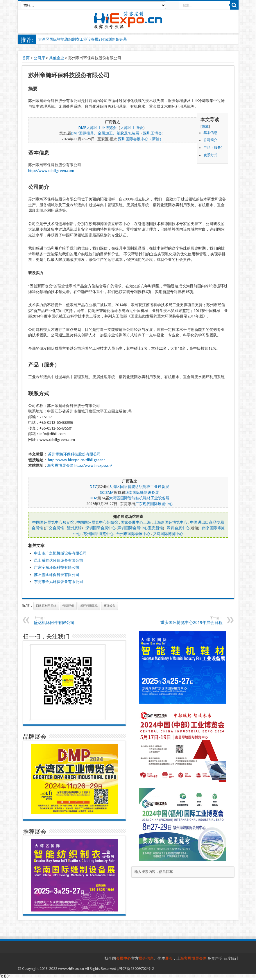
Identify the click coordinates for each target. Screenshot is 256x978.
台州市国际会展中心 (133, 534)
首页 (26, 58)
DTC (93, 486)
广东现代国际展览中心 (154, 504)
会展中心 (123, 958)
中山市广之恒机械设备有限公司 (60, 553)
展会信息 (146, 958)
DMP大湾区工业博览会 (97, 127)
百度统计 (231, 958)
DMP (75, 133)
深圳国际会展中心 (100, 528)
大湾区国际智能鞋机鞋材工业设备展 (139, 498)
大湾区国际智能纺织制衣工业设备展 (139, 486)
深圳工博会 (152, 133)
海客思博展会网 (193, 958)
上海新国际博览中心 (170, 522)
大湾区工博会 (131, 127)
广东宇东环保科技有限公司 (56, 567)
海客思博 (54, 465)
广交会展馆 (54, 528)
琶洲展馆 (74, 528)
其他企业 (56, 58)
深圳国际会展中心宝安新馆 (140, 528)
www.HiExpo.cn (71, 968)
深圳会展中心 (178, 528)
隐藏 (205, 127)
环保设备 (109, 605)
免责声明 (215, 958)
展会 (169, 958)
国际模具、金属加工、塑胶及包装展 (109, 133)
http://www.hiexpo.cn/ (93, 465)
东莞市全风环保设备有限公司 (58, 581)
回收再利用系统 (46, 605)
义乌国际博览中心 (168, 534)
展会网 (68, 465)
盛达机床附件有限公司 (69, 620)
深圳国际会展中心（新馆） (140, 139)
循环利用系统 (89, 605)
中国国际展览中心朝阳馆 (97, 522)
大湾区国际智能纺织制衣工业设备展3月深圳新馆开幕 (82, 39)
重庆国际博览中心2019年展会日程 (187, 620)
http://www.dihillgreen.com (51, 170)
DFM (93, 498)
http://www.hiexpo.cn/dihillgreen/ (76, 460)
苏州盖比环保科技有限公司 (56, 575)
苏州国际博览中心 (98, 534)
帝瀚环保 (68, 605)
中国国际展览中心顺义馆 (53, 522)
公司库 (39, 58)
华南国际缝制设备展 (142, 492)
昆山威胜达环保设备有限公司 (58, 560)
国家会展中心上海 (136, 522)
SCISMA (106, 492)
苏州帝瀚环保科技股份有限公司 (74, 454)
